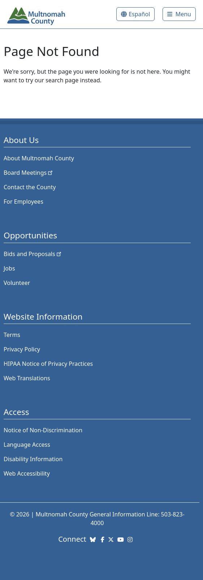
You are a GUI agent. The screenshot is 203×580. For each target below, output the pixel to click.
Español (139, 14)
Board (29, 173)
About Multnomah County (39, 158)
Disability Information (33, 459)
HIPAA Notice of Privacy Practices (48, 364)
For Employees (23, 201)
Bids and (33, 254)
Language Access (27, 445)
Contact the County (30, 187)
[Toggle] (179, 14)
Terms (12, 335)
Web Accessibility (27, 473)
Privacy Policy (22, 349)
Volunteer (17, 283)
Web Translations (27, 378)
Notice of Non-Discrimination (43, 430)
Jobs (9, 268)
